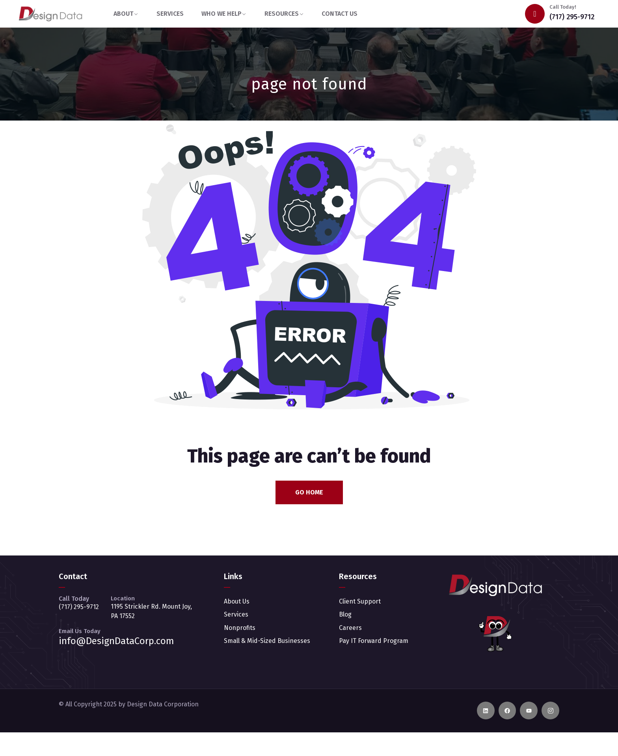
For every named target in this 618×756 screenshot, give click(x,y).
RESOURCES (281, 13)
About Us (236, 601)
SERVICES (170, 13)
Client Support (360, 601)
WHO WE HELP (221, 13)
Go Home (309, 492)
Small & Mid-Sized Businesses (267, 641)
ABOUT (123, 13)
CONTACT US (339, 13)
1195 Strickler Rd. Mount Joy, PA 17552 (151, 611)
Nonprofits (239, 628)
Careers (350, 628)
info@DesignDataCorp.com (116, 640)
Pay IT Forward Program (373, 641)
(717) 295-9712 (571, 17)
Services (236, 614)
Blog (345, 614)
